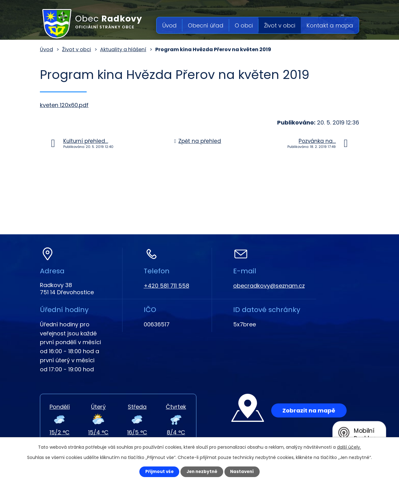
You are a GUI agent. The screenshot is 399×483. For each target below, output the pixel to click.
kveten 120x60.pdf (64, 105)
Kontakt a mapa (329, 25)
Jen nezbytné (201, 471)
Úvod (169, 25)
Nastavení (245, 471)
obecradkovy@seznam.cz (269, 286)
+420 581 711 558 (166, 286)
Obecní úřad (206, 25)
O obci (244, 25)
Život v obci (279, 25)
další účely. (349, 446)
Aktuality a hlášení (123, 49)
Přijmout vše (156, 471)
